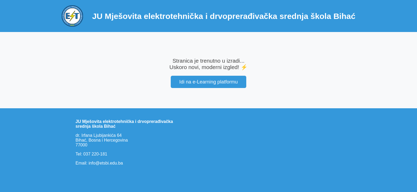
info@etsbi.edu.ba (106, 163)
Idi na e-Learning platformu (208, 82)
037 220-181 (95, 154)
